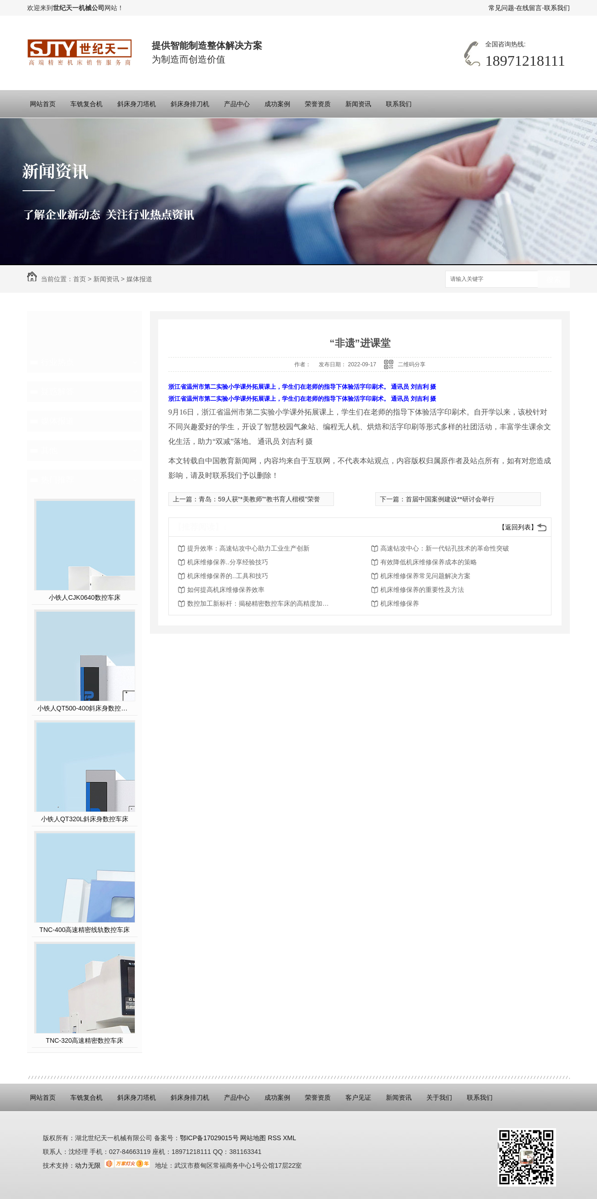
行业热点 (57, 362)
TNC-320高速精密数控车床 (85, 1040)
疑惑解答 (57, 391)
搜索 (553, 280)
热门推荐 (57, 479)
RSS (275, 1138)
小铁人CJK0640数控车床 (85, 597)
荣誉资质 (318, 104)
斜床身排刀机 (190, 104)
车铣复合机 (86, 104)
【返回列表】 (518, 527)
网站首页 (43, 104)
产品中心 (237, 104)
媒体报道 (139, 279)
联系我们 (557, 7)
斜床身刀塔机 (136, 104)
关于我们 (439, 1097)
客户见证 (358, 1097)
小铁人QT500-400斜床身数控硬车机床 (84, 708)
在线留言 (529, 7)
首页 (79, 279)
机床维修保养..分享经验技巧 (227, 562)
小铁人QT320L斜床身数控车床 (85, 819)
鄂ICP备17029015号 (209, 1138)
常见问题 (501, 7)
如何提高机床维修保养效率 (225, 589)
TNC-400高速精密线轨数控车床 (85, 929)
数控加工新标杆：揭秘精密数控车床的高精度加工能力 (260, 603)
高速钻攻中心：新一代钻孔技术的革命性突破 (444, 548)
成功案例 (277, 104)
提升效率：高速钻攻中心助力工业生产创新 (248, 548)
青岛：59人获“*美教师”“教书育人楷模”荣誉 (259, 499)
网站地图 (252, 1138)
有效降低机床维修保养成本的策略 (428, 562)
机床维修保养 (399, 603)
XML (289, 1138)
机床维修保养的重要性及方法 (422, 589)
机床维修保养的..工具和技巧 (227, 576)
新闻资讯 (358, 104)
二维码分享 (411, 364)
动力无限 (88, 1165)
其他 (49, 450)
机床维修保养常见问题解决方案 (425, 576)
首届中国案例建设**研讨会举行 (450, 499)
